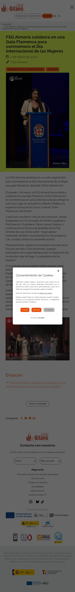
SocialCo (42, 318)
